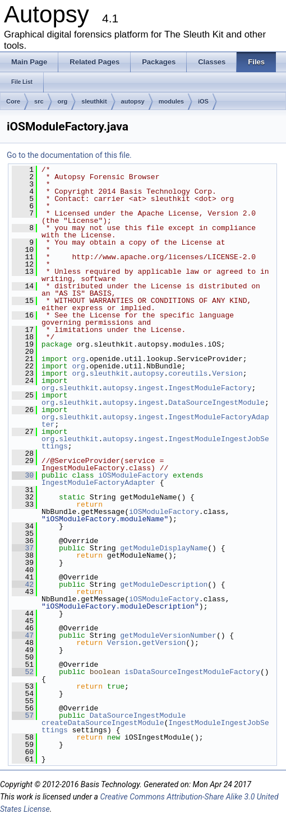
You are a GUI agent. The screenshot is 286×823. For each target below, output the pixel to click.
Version (227, 373)
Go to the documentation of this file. (69, 155)
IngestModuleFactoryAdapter (98, 483)
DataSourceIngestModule (216, 403)
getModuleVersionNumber (168, 635)
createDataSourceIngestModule (102, 723)
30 (23, 475)
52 (23, 672)
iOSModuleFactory (133, 475)
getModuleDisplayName (163, 548)
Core (13, 101)
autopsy (133, 101)
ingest (151, 388)
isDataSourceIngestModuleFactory (192, 672)
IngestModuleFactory (209, 388)
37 (23, 548)
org (63, 101)
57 (23, 715)
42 (23, 584)
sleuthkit (94, 101)
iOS (203, 101)
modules (171, 101)
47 (23, 635)
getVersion (164, 643)
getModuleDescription (163, 584)
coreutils (187, 373)
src (39, 101)
